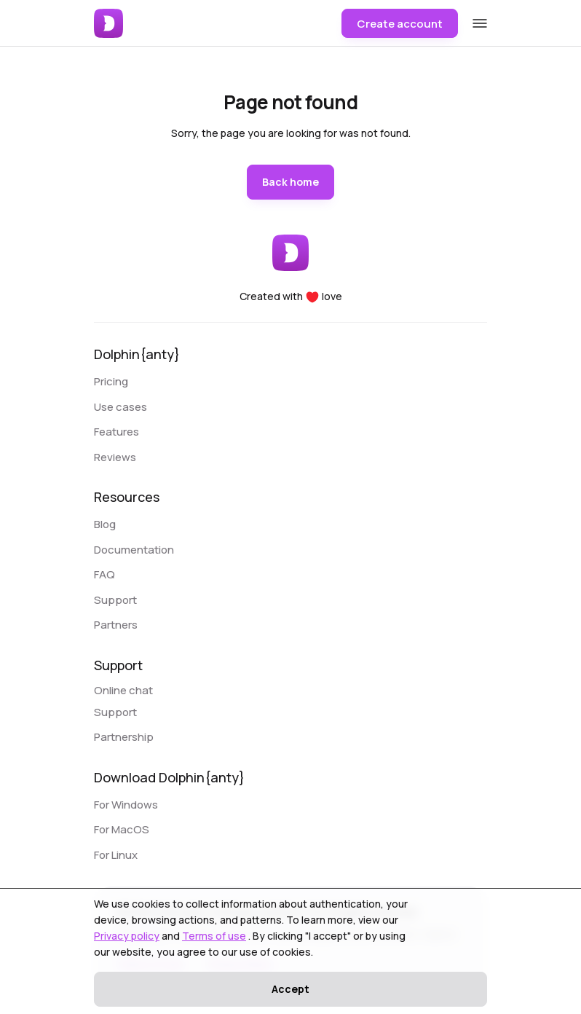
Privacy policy (126, 936)
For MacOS (121, 829)
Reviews (115, 457)
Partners (116, 624)
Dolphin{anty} (137, 354)
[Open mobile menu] (480, 22)
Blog (105, 524)
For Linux (116, 854)
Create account (400, 23)
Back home (290, 182)
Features (116, 431)
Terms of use (214, 936)
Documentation (134, 549)
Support (115, 600)
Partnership (124, 736)
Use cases (120, 406)
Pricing (111, 381)
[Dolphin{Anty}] (110, 23)
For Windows (126, 804)
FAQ (104, 574)
